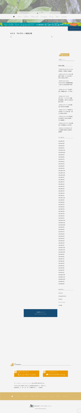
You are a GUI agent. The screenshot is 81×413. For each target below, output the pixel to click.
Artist (20, 16)
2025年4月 (61, 166)
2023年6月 (61, 207)
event (60, 293)
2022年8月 (61, 229)
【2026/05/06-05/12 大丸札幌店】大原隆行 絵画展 (65, 70)
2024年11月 (61, 173)
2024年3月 (61, 191)
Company (44, 16)
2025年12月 (61, 150)
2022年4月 (61, 238)
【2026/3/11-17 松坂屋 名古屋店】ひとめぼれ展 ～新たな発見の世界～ (65, 111)
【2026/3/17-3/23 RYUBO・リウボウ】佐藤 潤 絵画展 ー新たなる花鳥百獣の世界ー (65, 98)
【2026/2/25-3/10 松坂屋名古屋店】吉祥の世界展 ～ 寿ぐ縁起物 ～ (65, 118)
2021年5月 (61, 263)
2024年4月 (61, 188)
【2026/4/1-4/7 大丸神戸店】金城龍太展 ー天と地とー (65, 91)
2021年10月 (61, 252)
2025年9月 (61, 154)
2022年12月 (61, 220)
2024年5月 (61, 186)
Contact (64, 16)
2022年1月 (61, 245)
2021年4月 (61, 265)
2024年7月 (61, 182)
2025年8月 (61, 157)
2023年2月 (61, 216)
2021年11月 (61, 250)
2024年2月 (61, 193)
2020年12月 (61, 274)
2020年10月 (61, 279)
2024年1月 (61, 195)
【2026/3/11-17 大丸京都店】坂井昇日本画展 (65, 105)
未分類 (60, 305)
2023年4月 (61, 211)
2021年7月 (61, 259)
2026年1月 (61, 148)
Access (51, 16)
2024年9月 (61, 177)
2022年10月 (61, 225)
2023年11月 (61, 197)
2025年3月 (61, 168)
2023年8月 (61, 202)
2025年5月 (61, 164)
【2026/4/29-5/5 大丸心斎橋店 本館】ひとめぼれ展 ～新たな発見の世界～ (65, 76)
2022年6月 (61, 234)
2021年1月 (61, 272)
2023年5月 (61, 209)
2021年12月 (61, 247)
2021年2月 (61, 270)
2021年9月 (61, 254)
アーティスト (61, 302)
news (60, 299)
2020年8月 (61, 283)
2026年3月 (61, 145)
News (57, 16)
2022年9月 (61, 227)
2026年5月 (61, 141)
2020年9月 (61, 281)
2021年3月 (61, 268)
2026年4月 (61, 143)
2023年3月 (61, 213)
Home (14, 16)
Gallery (26, 16)
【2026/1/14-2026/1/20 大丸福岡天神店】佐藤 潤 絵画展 (65, 130)
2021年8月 (61, 256)
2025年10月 (61, 152)
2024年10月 (61, 175)
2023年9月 (61, 200)
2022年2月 (61, 243)
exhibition (62, 296)
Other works (35, 16)
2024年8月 (61, 179)
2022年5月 (61, 236)
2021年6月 (61, 261)
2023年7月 (61, 204)
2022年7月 (61, 231)
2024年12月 (61, 170)
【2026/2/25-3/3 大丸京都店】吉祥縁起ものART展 (65, 124)
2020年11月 (61, 277)
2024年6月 (61, 184)
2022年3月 (61, 240)
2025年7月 (61, 159)
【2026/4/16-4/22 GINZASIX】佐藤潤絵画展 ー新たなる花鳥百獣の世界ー (65, 83)
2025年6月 (61, 161)
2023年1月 (61, 218)
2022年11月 (61, 222)
